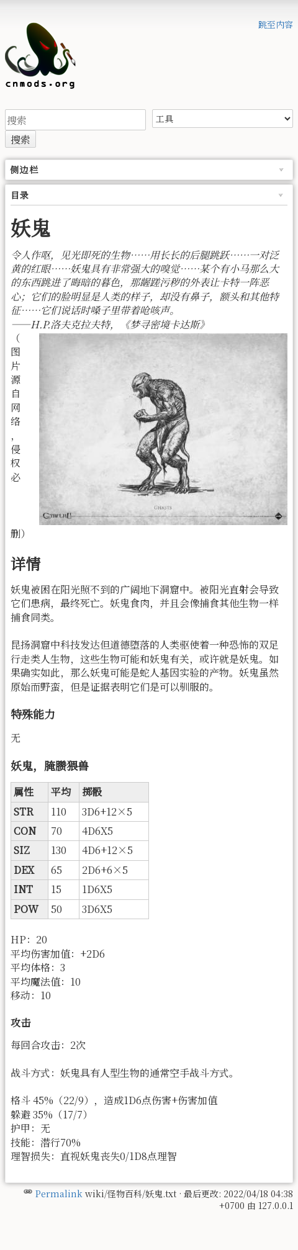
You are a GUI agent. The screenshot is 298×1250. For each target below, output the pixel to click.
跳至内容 (275, 24)
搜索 (20, 139)
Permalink (59, 1193)
